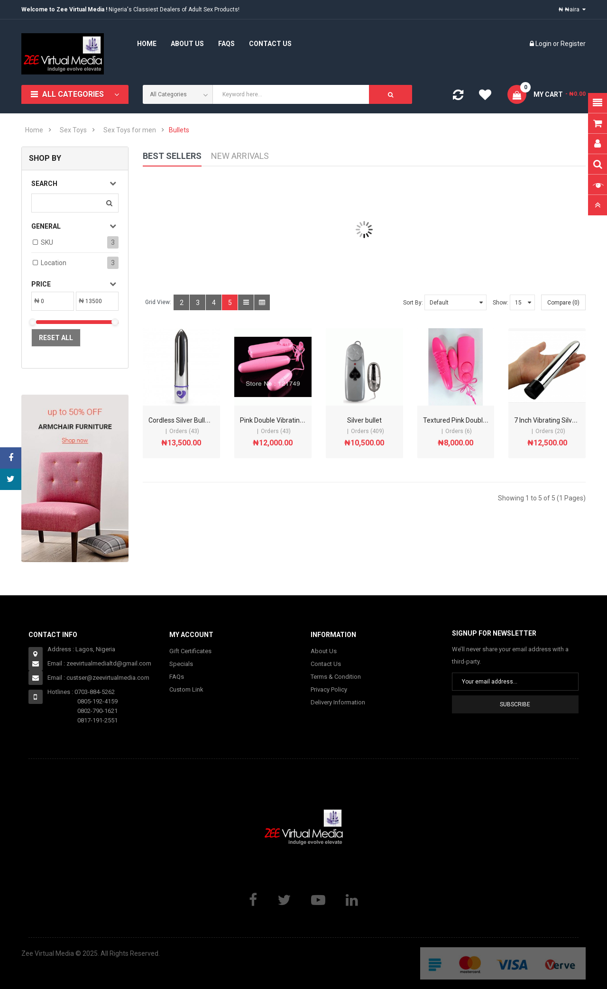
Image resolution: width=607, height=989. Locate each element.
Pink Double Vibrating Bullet (281, 420)
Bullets (179, 130)
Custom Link (186, 689)
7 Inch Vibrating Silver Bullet (555, 420)
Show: (500, 302)
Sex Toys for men (129, 130)
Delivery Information (338, 702)
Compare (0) (563, 302)
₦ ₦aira (572, 9)
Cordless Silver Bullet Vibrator (192, 420)
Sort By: (413, 302)
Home (34, 130)
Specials (181, 663)
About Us (324, 651)
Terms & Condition (336, 676)
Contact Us (326, 663)
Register (573, 43)
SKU (47, 242)
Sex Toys (73, 130)
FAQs (176, 676)
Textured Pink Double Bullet (464, 420)
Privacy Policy (329, 689)
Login (544, 43)
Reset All (56, 338)
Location (53, 263)
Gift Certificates (190, 651)
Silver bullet (364, 420)
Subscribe (515, 704)
